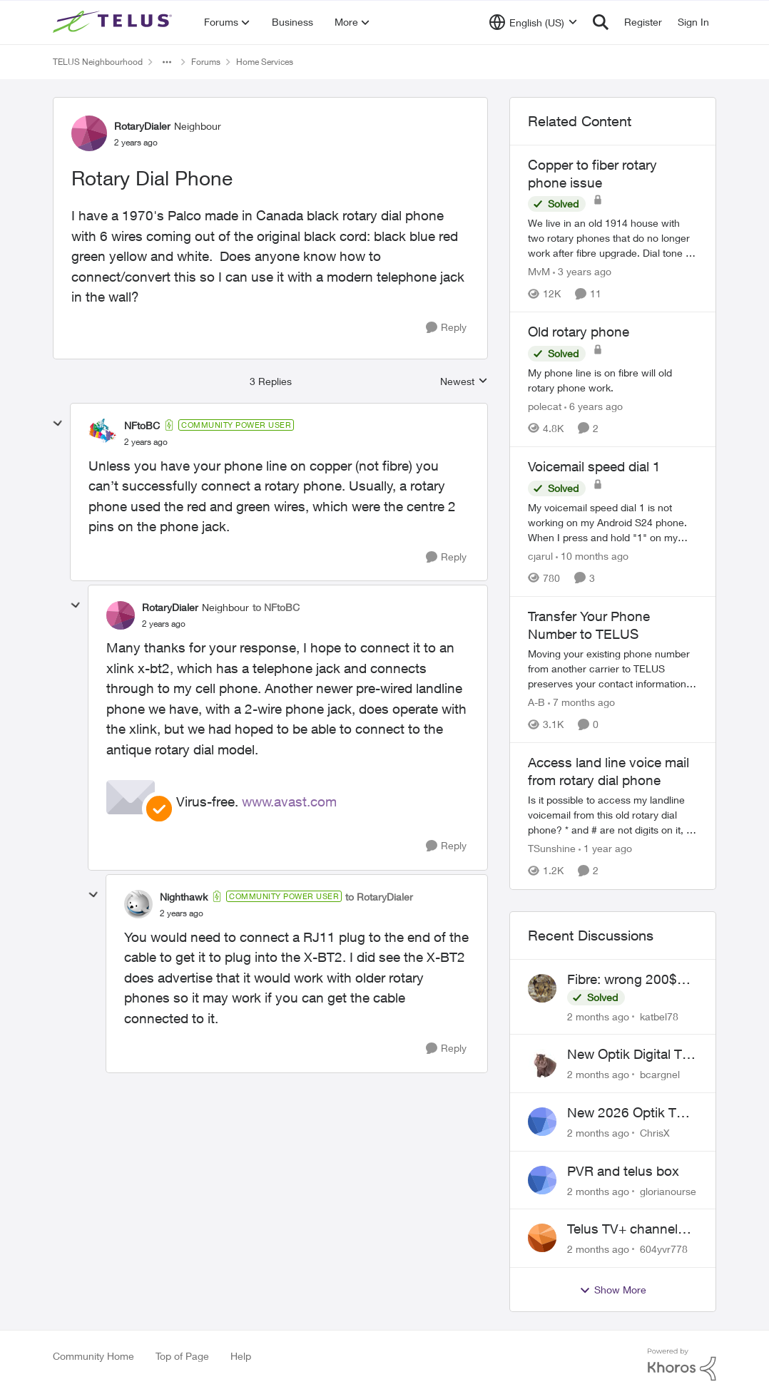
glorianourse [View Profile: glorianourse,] (668, 1190)
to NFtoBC (276, 607)
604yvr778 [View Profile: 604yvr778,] (664, 1249)
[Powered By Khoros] (682, 1364)
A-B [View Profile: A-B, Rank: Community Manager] (536, 702)
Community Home (93, 1356)
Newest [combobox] (464, 382)
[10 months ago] (592, 555)
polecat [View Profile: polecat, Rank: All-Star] (544, 406)
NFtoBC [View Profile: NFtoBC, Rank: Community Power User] (142, 425)
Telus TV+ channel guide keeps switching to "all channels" (622, 1229)
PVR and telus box (623, 1171)
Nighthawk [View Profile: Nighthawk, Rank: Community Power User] (184, 897)
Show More (612, 1289)
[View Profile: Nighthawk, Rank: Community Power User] (138, 904)
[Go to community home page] (114, 22)
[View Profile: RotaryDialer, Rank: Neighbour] (89, 133)
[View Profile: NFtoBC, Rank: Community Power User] (102, 433)
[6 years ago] (593, 406)
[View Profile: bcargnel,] (542, 1063)
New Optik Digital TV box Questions (629, 1054)
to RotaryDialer (379, 897)
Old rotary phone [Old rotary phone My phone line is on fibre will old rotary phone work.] (578, 331)
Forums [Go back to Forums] (205, 61)
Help (240, 1356)
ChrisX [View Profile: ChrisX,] (655, 1133)
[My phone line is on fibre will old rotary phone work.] (613, 380)
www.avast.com (289, 801)
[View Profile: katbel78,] (542, 988)
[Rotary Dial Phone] (146, 442)
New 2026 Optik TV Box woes (626, 1113)
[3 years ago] (582, 271)
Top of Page (182, 1356)
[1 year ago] (605, 848)
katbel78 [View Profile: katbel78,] (659, 1016)
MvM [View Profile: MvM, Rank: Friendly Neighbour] (539, 271)
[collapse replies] (57, 423)
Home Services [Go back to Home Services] (264, 61)
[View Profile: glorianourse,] (542, 1180)
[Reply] (446, 327)
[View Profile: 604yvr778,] (542, 1238)
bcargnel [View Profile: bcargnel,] (660, 1074)
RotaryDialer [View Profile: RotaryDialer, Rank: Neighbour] (142, 126)
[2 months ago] (598, 1015)
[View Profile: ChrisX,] (542, 1121)
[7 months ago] (581, 702)
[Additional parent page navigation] (166, 62)
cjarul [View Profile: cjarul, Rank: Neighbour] (540, 556)
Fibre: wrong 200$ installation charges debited (625, 979)
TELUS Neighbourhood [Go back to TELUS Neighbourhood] (98, 61)
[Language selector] (533, 22)
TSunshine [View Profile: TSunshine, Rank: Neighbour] (552, 849)
